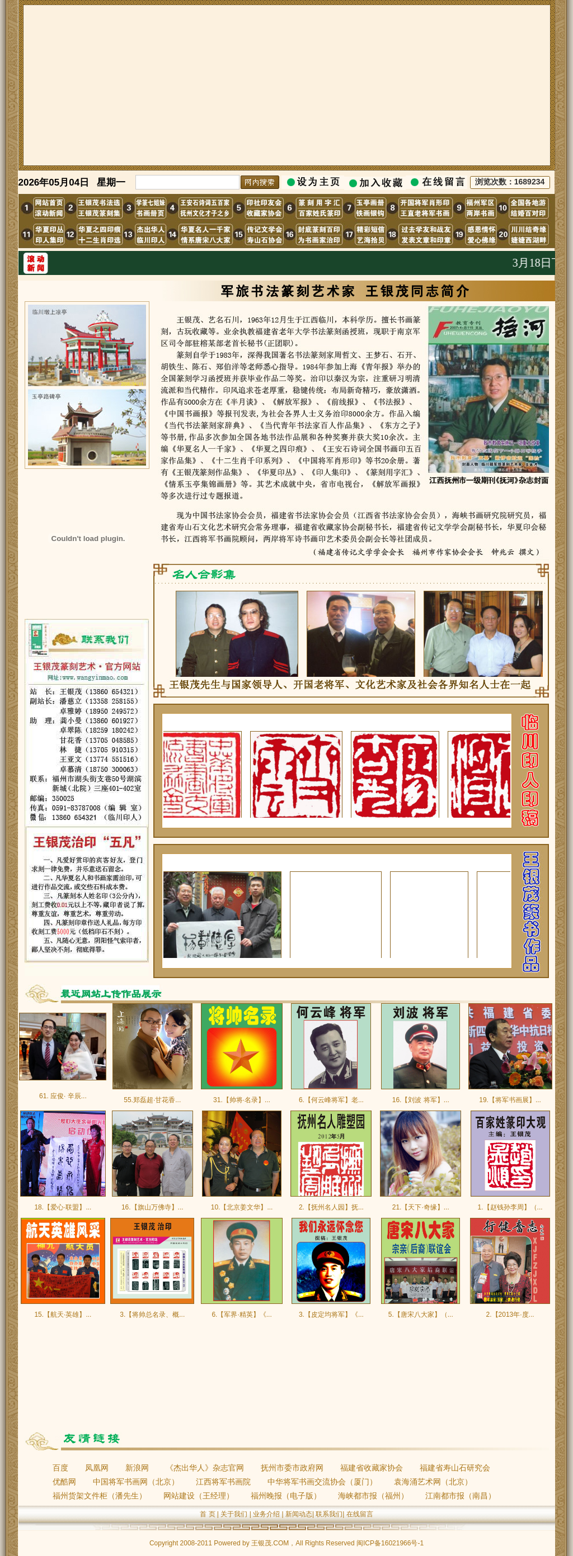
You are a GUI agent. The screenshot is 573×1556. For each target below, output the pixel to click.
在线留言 (359, 1514)
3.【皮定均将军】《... (331, 1314)
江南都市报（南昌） (460, 1495)
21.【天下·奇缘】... (420, 1207)
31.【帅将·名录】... (241, 1100)
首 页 (207, 1514)
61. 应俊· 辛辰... (63, 1096)
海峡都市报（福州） (373, 1495)
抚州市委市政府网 (292, 1467)
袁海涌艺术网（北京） (433, 1481)
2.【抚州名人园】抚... (331, 1207)
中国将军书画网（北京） (136, 1481)
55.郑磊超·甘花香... (152, 1100)
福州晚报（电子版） (286, 1495)
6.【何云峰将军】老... (331, 1100)
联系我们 (329, 1514)
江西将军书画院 (223, 1481)
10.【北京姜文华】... (242, 1207)
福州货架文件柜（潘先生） (100, 1495)
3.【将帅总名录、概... (152, 1314)
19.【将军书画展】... (510, 1100)
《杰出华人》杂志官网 (205, 1467)
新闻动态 (298, 1514)
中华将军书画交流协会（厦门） (322, 1481)
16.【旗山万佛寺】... (152, 1207)
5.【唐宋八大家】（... (420, 1314)
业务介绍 (266, 1514)
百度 (60, 1467)
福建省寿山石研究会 (455, 1467)
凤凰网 (97, 1467)
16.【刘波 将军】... (420, 1100)
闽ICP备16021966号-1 (390, 1543)
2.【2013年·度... (510, 1314)
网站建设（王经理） (198, 1495)
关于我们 (233, 1514)
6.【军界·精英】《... (241, 1314)
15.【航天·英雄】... (62, 1314)
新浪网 (137, 1467)
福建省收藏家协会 (371, 1467)
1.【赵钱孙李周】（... (510, 1207)
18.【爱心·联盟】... (62, 1207)
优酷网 (64, 1481)
